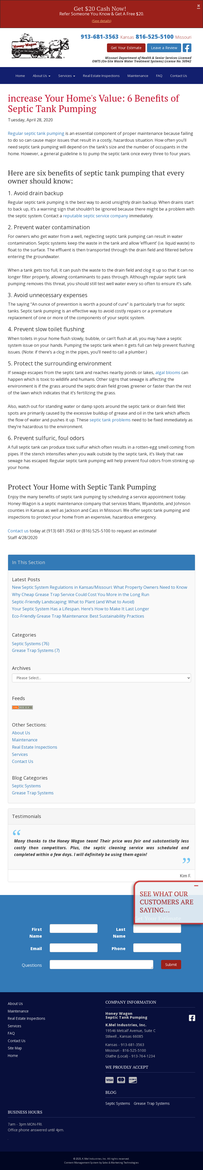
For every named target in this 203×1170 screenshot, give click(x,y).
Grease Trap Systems (33, 793)
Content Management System (81, 1162)
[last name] (157, 928)
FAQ (159, 75)
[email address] (74, 947)
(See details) (101, 20)
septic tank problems (110, 420)
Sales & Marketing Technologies (121, 1162)
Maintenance (138, 75)
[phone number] (157, 947)
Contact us (18, 531)
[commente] (101, 964)
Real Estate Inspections (101, 75)
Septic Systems (26, 786)
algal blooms (167, 372)
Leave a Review (164, 47)
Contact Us (178, 75)
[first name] (74, 928)
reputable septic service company (95, 216)
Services (66, 75)
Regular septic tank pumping (36, 133)
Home (20, 75)
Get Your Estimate (126, 47)
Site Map (15, 1047)
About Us (41, 75)
